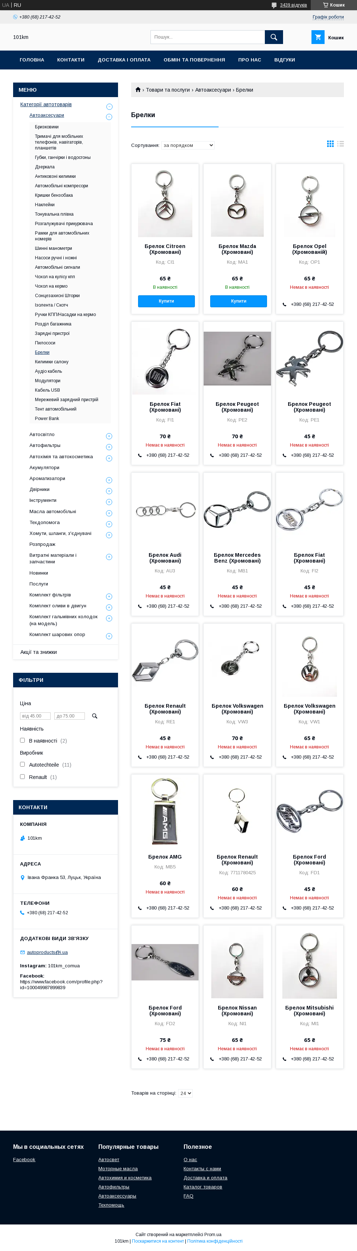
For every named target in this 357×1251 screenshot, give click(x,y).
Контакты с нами (202, 1168)
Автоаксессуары (117, 1196)
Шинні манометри (53, 248)
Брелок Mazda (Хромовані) (237, 249)
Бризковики (47, 126)
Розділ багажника (53, 324)
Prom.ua (212, 1234)
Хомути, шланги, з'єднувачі (60, 533)
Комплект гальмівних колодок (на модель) (64, 620)
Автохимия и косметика (125, 1177)
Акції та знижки (38, 652)
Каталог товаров (203, 1187)
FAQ (188, 1196)
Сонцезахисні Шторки (57, 295)
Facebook (24, 1159)
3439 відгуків (293, 5)
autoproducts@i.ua (47, 952)
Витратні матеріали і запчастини (53, 558)
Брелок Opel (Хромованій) (309, 249)
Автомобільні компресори (61, 185)
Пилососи (45, 342)
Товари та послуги (168, 90)
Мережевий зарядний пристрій (66, 399)
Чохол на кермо (51, 286)
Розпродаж (42, 544)
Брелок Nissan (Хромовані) (237, 1010)
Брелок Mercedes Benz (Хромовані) (237, 558)
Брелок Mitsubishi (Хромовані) (309, 1010)
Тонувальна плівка (54, 214)
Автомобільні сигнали (57, 267)
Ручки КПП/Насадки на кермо (65, 314)
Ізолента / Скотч (51, 305)
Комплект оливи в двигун (58, 605)
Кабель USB (47, 390)
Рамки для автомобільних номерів (62, 236)
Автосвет (108, 1159)
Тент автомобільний (55, 409)
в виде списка (340, 145)
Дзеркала (45, 166)
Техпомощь (111, 1205)
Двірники (40, 489)
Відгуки (284, 60)
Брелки (42, 352)
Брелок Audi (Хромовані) (165, 558)
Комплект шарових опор (57, 634)
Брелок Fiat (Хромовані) (165, 407)
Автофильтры (45, 445)
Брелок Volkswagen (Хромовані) (237, 709)
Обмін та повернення (194, 60)
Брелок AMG (165, 857)
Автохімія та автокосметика (61, 456)
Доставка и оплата (205, 1177)
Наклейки (45, 204)
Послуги (39, 584)
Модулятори (47, 380)
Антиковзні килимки (55, 176)
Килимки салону (51, 361)
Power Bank (47, 418)
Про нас (249, 60)
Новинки (39, 573)
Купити (166, 301)
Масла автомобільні (53, 511)
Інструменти (43, 500)
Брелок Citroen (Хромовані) (165, 249)
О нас (190, 1159)
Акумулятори (44, 467)
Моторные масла (118, 1168)
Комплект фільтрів (50, 594)
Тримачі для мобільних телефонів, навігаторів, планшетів (59, 142)
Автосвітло (42, 434)
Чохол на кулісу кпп (55, 276)
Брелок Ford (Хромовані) (309, 860)
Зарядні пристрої (52, 333)
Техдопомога (45, 522)
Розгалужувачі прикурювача (64, 223)
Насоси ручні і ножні (56, 257)
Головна (32, 60)
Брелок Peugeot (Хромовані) (237, 407)
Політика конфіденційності (215, 1241)
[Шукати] (274, 37)
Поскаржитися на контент (158, 1241)
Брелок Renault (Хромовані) (165, 709)
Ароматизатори (47, 478)
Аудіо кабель (48, 371)
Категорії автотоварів (46, 104)
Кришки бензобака (54, 195)
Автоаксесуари (213, 90)
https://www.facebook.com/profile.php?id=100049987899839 (61, 984)
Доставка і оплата (124, 60)
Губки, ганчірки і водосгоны (63, 157)
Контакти (71, 60)
